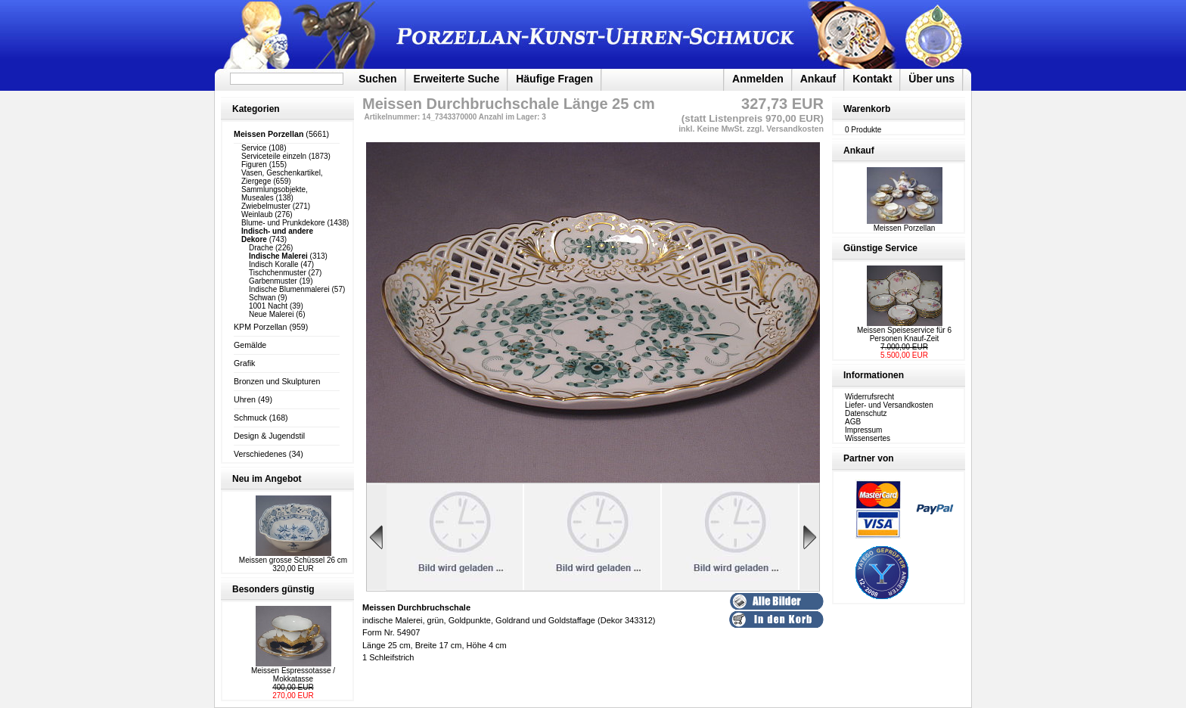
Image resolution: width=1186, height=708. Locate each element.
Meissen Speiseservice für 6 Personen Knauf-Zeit (904, 334)
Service (253, 148)
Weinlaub (257, 214)
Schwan (262, 297)
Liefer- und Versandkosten (889, 405)
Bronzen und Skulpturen (277, 381)
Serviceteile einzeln (273, 156)
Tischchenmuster (277, 273)
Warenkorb (866, 109)
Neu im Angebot (267, 479)
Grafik (244, 363)
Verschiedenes (260, 453)
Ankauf (818, 79)
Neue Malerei (271, 314)
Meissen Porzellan (904, 224)
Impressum (863, 430)
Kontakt (872, 79)
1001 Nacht (268, 306)
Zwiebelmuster (265, 206)
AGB (853, 422)
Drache (261, 248)
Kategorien (256, 109)
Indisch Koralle (274, 264)
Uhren (245, 399)
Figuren (254, 164)
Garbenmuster (273, 281)
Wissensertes (867, 438)
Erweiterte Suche (457, 79)
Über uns (931, 79)
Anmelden (758, 79)
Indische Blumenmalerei (289, 289)
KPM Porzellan (260, 326)
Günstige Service (880, 248)
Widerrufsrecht (869, 397)
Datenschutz (866, 413)
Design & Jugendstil (269, 435)
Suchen (378, 79)
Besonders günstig (273, 589)
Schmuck (250, 417)
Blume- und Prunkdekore (283, 223)
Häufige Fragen (554, 79)
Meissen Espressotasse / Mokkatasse (293, 674)
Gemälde (250, 344)
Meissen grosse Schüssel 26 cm (293, 560)
